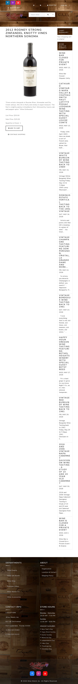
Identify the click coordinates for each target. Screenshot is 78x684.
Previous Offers (13, 586)
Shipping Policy (47, 576)
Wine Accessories (14, 597)
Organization (46, 569)
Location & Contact (49, 572)
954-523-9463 (14, 8)
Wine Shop (11, 581)
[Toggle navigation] (69, 24)
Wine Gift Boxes (13, 576)
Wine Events (12, 570)
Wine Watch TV (13, 592)
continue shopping (16, 134)
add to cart (14, 128)
